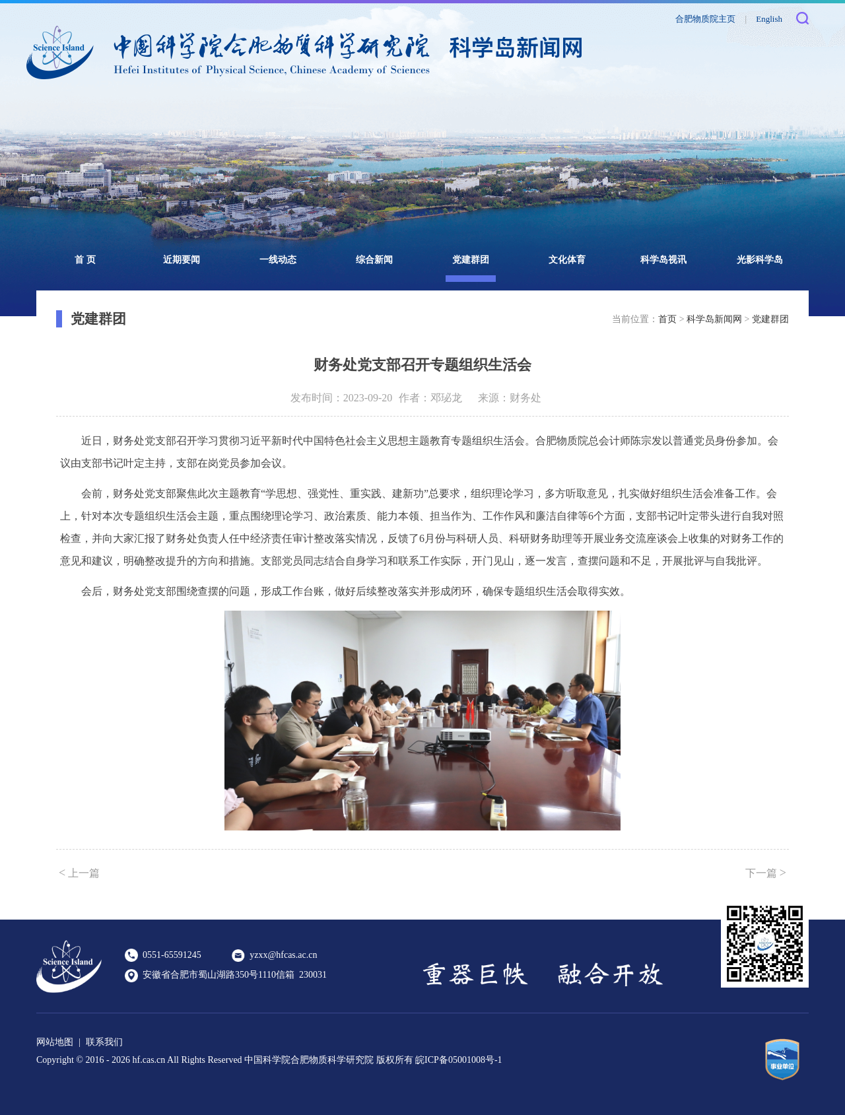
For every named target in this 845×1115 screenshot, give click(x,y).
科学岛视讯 (663, 260)
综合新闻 (374, 260)
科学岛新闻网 (714, 319)
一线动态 (277, 260)
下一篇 (765, 872)
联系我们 (104, 1042)
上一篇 (79, 872)
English (769, 19)
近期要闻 (181, 260)
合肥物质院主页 (705, 19)
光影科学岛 (760, 260)
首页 (667, 319)
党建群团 (470, 260)
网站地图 (54, 1042)
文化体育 (567, 260)
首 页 (85, 260)
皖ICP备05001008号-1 (458, 1060)
